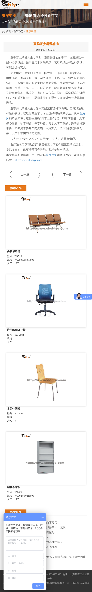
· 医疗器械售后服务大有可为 (23, 551)
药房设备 (51, 155)
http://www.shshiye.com (28, 160)
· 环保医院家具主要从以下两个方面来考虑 (31, 522)
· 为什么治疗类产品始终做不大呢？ (27, 537)
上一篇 (25, 174)
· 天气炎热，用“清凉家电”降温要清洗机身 (31, 547)
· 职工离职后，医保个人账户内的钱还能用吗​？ (34, 542)
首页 (8, 31)
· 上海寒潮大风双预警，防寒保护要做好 (30, 532)
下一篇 (67, 174)
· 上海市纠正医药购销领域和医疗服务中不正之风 (35, 527)
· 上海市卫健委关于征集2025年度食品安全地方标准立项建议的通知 (45, 559)
